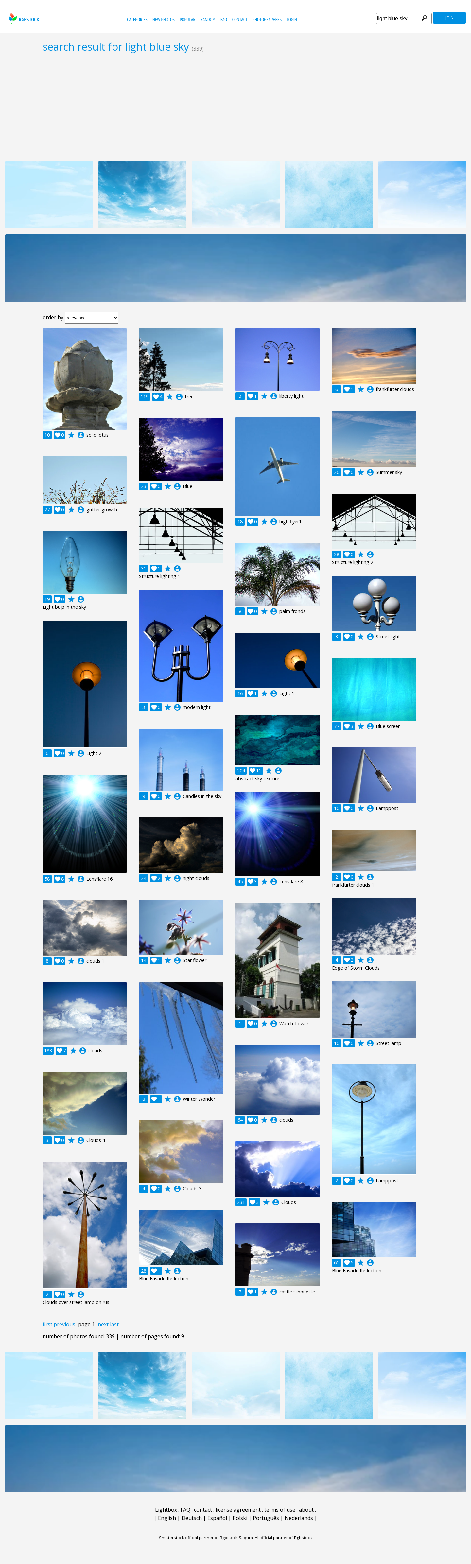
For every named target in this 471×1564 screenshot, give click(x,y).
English (167, 1517)
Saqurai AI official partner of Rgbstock (275, 1537)
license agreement (238, 1509)
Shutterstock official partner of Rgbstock (198, 1537)
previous (64, 1324)
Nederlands (299, 1517)
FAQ (223, 19)
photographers (267, 19)
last (114, 1324)
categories (137, 19)
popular (187, 19)
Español (217, 1517)
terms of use (279, 1509)
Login (292, 19)
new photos (163, 19)
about (306, 1509)
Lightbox (166, 1509)
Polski (240, 1517)
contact (240, 19)
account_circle (81, 435)
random (208, 19)
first (47, 1324)
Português (266, 1517)
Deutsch (192, 1517)
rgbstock (23, 18)
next (103, 1324)
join (449, 18)
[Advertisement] (235, 106)
